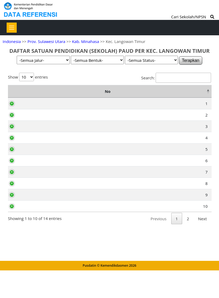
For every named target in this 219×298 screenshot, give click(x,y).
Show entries (28, 77)
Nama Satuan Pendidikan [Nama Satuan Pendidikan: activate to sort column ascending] (68, 95)
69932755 (35, 128)
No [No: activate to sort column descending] (13, 94)
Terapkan (190, 60)
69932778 (35, 165)
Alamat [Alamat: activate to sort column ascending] (111, 94)
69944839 (35, 224)
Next (202, 274)
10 (17, 261)
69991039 (35, 110)
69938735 (35, 183)
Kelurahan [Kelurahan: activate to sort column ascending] (158, 94)
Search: (176, 78)
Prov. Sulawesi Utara (46, 41)
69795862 (35, 213)
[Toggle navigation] (12, 28)
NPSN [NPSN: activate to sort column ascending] (33, 94)
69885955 (35, 195)
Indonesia (12, 41)
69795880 (35, 250)
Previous (159, 274)
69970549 (35, 147)
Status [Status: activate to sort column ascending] (198, 94)
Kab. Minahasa (85, 41)
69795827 (35, 261)
